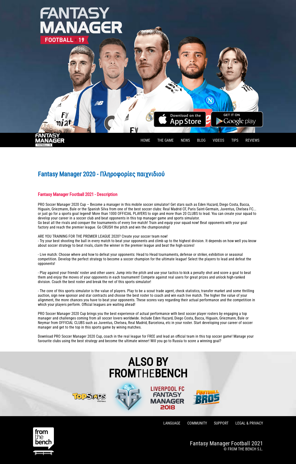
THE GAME (165, 140)
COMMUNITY (197, 423)
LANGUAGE (171, 423)
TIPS (234, 140)
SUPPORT (221, 423)
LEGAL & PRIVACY (249, 423)
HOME (145, 140)
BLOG (201, 140)
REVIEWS (252, 140)
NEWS (185, 140)
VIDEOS (218, 140)
